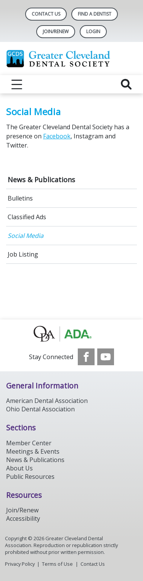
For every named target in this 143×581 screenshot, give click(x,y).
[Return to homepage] (71, 58)
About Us (19, 468)
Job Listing (23, 254)
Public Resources (30, 476)
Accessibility (23, 518)
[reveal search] (126, 84)
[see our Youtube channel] (105, 356)
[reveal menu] (16, 84)
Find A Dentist (94, 14)
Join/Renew (56, 31)
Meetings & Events (32, 451)
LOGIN (93, 31)
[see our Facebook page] (86, 356)
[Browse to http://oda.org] (71, 334)
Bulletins (20, 198)
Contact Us (46, 14)
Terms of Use (57, 563)
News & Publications (41, 179)
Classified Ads (27, 217)
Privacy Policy (20, 563)
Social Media (25, 235)
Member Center (28, 443)
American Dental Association (47, 400)
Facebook (57, 136)
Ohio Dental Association (40, 409)
